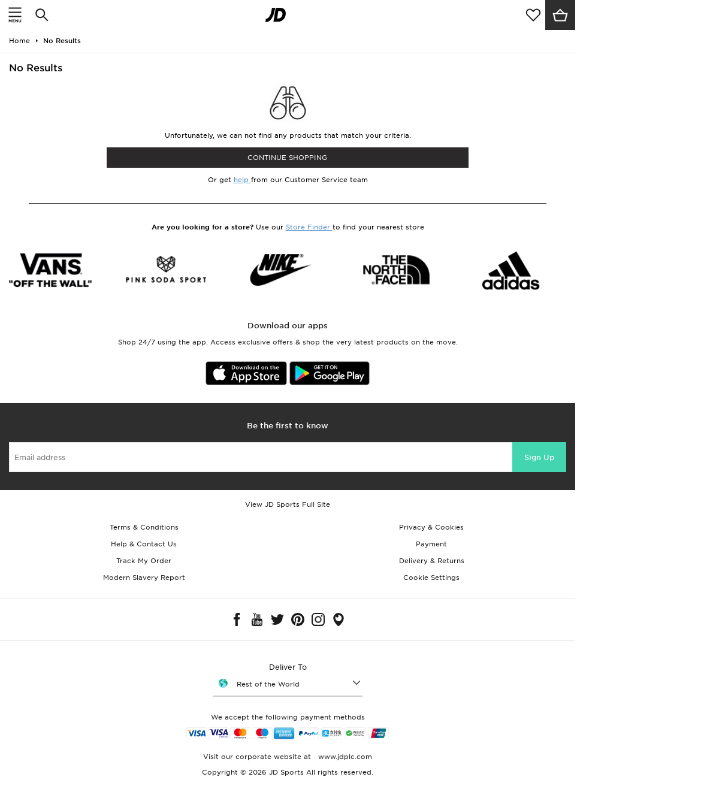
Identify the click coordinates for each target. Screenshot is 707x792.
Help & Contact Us (144, 544)
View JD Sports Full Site (287, 504)
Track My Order (143, 561)
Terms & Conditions (144, 527)
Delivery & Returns (431, 561)
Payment (431, 544)
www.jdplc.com (344, 756)
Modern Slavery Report (144, 577)
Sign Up (539, 457)
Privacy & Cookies (431, 527)
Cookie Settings (431, 577)
